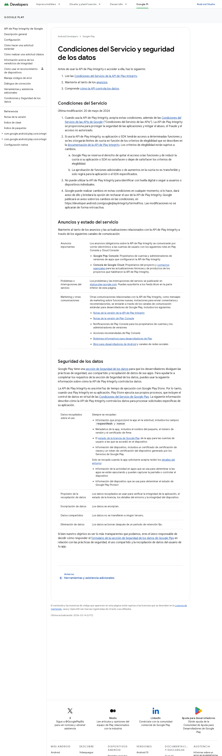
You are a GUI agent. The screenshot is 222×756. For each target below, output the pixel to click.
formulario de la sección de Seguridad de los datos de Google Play (132, 538)
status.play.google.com (103, 284)
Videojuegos (86, 752)
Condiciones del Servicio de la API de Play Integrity (105, 76)
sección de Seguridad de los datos (107, 369)
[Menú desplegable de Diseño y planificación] (101, 4)
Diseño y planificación (83, 4)
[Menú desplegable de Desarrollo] (127, 4)
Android (55, 752)
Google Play (14, 17)
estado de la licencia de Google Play (119, 438)
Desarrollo (116, 4)
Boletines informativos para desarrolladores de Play (122, 338)
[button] (22, 133)
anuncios (101, 82)
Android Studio (206, 4)
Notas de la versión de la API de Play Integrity (119, 312)
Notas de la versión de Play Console (113, 318)
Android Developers (68, 36)
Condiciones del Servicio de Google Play (124, 397)
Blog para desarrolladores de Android (114, 344)
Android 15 (142, 752)
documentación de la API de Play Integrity (93, 145)
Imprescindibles (46, 4)
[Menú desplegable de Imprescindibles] (60, 4)
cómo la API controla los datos (99, 88)
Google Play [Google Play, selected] (143, 4)
